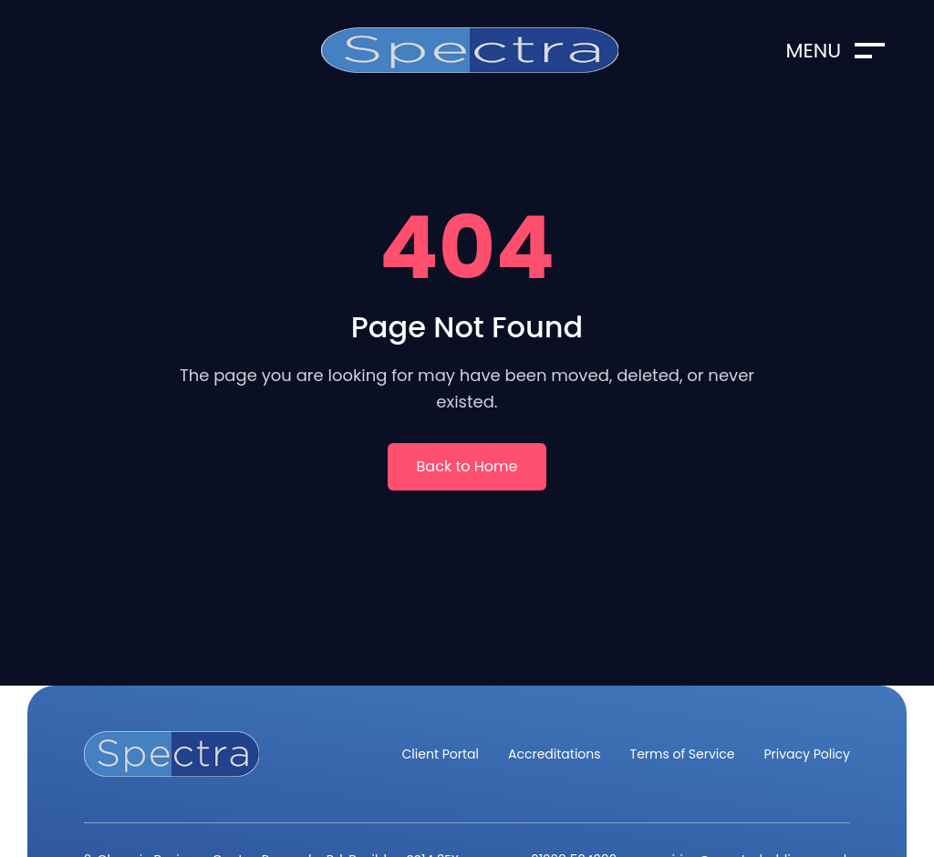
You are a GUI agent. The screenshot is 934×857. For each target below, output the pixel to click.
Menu (835, 50)
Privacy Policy (806, 754)
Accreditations (554, 754)
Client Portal (440, 754)
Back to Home (467, 466)
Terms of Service (682, 754)
